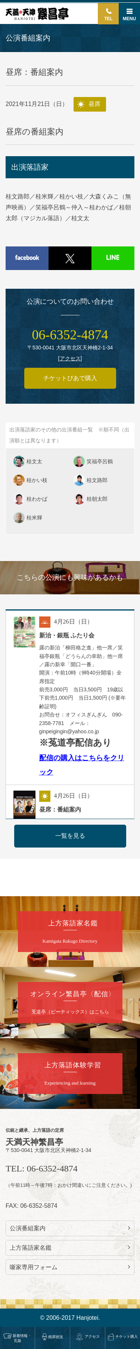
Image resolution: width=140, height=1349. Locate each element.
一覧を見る (70, 836)
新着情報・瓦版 (17, 1338)
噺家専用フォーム (70, 1267)
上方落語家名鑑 (70, 1247)
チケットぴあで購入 (70, 378)
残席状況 (52, 1337)
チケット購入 (123, 1336)
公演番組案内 (70, 1228)
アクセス (87, 1336)
